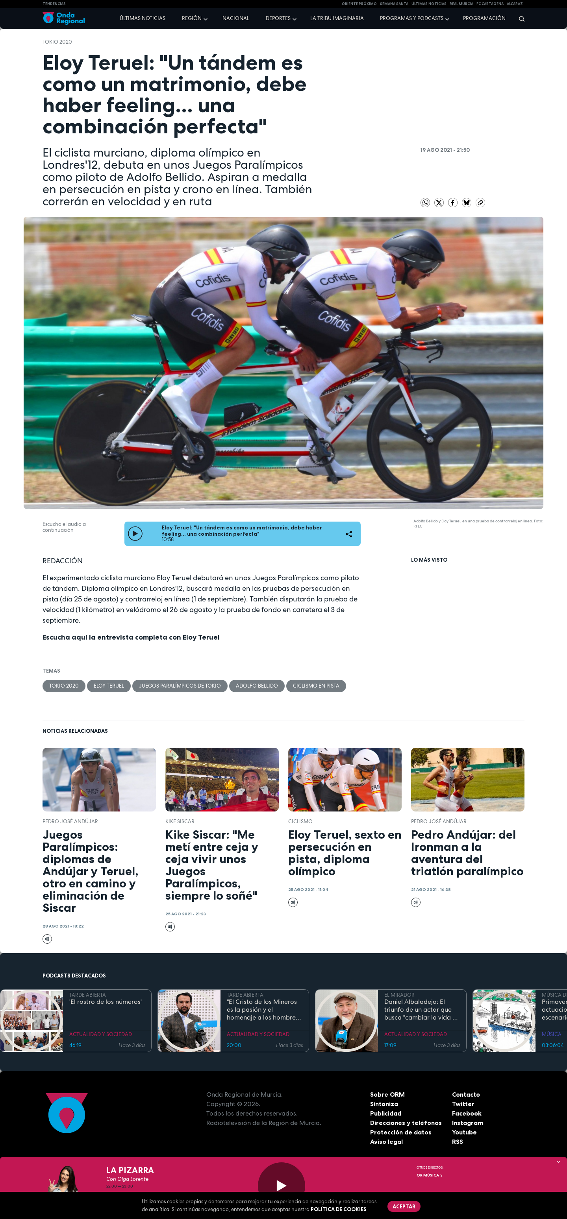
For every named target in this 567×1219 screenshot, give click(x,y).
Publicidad (385, 1113)
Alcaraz (515, 4)
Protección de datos (401, 1132)
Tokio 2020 (57, 42)
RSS (457, 1141)
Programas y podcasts (411, 18)
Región (192, 18)
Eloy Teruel (109, 685)
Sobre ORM (387, 1094)
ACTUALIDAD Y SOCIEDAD (100, 1034)
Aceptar (404, 1206)
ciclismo (300, 821)
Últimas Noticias (429, 4)
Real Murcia (461, 4)
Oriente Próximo (359, 4)
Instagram (467, 1123)
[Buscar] (519, 18)
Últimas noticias (142, 18)
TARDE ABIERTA (87, 995)
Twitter (463, 1104)
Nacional (235, 18)
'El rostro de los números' (105, 1002)
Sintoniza (384, 1104)
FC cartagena (490, 4)
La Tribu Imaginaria (337, 18)
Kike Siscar (180, 821)
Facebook (467, 1113)
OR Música (430, 1175)
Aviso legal (386, 1141)
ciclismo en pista (316, 685)
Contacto (466, 1094)
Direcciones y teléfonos (406, 1123)
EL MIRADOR (399, 995)
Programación (484, 18)
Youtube (464, 1132)
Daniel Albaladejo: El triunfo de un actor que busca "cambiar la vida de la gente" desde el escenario (422, 1010)
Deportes (278, 18)
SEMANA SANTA (394, 4)
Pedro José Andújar (70, 821)
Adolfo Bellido (257, 685)
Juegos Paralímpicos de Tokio (180, 685)
